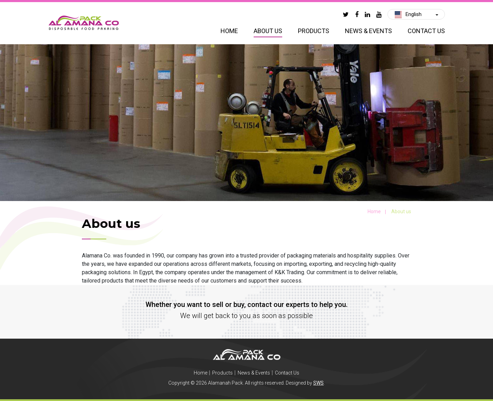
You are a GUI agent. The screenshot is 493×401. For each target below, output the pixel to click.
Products (313, 30)
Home (229, 30)
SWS (318, 383)
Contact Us (426, 30)
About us (268, 30)
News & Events (368, 30)
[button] (416, 14)
